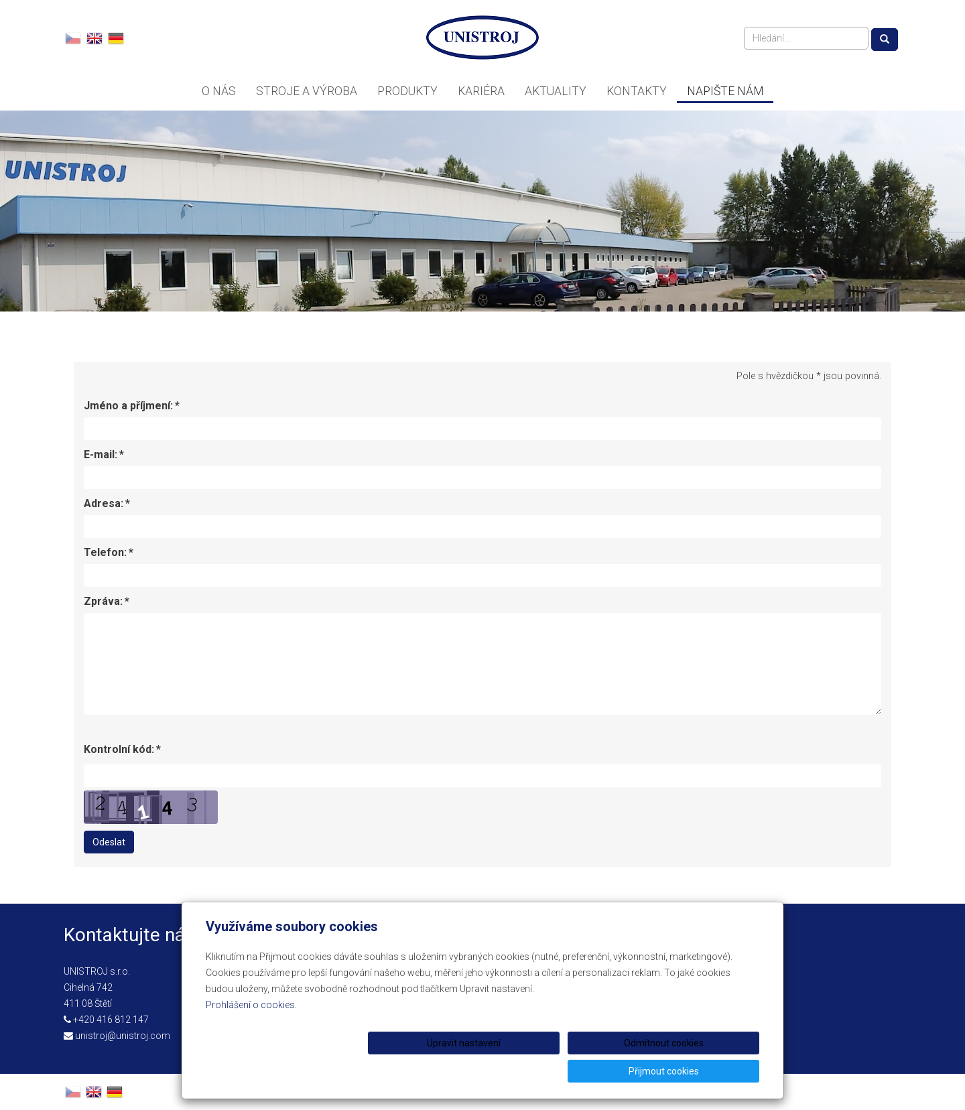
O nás (219, 91)
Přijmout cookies (708, 1071)
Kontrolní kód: (119, 750)
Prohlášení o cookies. (251, 1033)
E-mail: (100, 455)
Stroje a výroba (306, 91)
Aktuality (555, 91)
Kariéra (481, 91)
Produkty (407, 91)
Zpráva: (103, 602)
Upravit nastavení (487, 1071)
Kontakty (636, 91)
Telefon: (105, 553)
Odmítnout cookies (597, 1071)
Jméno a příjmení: (128, 406)
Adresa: (103, 504)
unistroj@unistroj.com (122, 1035)
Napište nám (725, 91)
